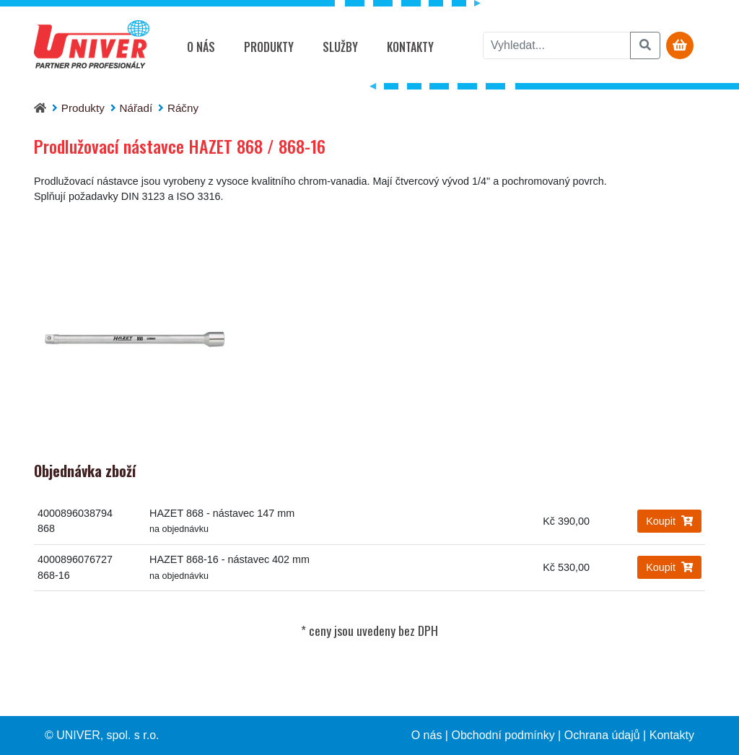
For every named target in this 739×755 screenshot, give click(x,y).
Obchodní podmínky (502, 735)
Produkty (269, 47)
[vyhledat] (557, 45)
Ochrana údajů (602, 735)
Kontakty (410, 47)
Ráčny (182, 108)
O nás (201, 47)
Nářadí (136, 108)
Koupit (669, 521)
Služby (340, 47)
